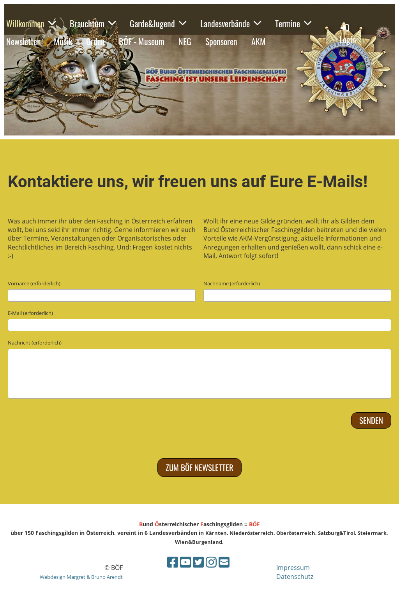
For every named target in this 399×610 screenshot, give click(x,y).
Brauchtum (93, 23)
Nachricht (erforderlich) (35, 342)
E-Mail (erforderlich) (30, 312)
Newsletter (23, 41)
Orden (95, 41)
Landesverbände (230, 23)
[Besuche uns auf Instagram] (211, 562)
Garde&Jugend (158, 23)
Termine (293, 23)
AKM (258, 41)
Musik (63, 41)
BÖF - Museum (141, 41)
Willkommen (31, 23)
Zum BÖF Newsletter (199, 467)
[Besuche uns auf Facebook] (172, 562)
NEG (184, 41)
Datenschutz (294, 576)
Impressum (293, 567)
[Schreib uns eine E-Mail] (224, 562)
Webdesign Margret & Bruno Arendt (81, 576)
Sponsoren (221, 41)
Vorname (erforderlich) (34, 283)
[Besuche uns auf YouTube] (185, 562)
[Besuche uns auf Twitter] (198, 562)
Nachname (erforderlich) (231, 283)
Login (347, 34)
